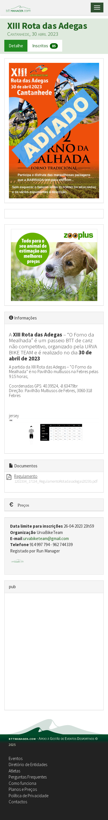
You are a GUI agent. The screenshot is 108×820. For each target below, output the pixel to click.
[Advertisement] (54, 651)
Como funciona (22, 783)
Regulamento (25, 476)
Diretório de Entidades (28, 764)
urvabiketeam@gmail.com (46, 538)
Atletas (14, 771)
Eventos (15, 758)
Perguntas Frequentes (28, 777)
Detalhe (16, 45)
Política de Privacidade (28, 795)
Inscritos (45, 46)
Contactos (18, 801)
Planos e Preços (23, 789)
